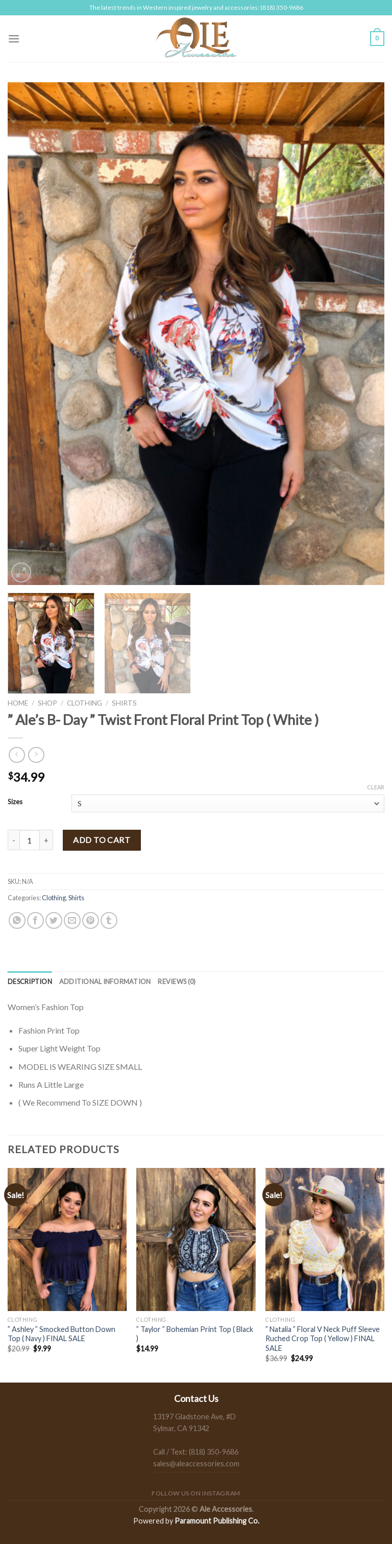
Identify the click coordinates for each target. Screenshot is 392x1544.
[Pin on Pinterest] (90, 920)
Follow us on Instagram (196, 1493)
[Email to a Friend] (72, 920)
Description (30, 981)
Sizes (15, 802)
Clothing (84, 703)
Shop (47, 703)
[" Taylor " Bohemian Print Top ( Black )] (195, 1239)
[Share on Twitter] (53, 920)
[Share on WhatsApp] (17, 920)
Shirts (124, 703)
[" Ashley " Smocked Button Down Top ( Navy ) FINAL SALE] (67, 1239)
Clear (375, 787)
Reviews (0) (176, 981)
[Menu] (14, 38)
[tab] (30, 981)
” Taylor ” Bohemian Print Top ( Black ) (194, 1334)
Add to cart (101, 840)
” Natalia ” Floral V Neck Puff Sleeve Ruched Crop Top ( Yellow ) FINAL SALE (322, 1338)
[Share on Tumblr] (109, 920)
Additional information (105, 981)
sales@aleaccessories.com (196, 1463)
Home (18, 703)
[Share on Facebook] (35, 920)
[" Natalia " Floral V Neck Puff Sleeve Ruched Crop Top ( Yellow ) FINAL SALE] (324, 1239)
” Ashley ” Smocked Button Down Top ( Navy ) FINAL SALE (61, 1334)
